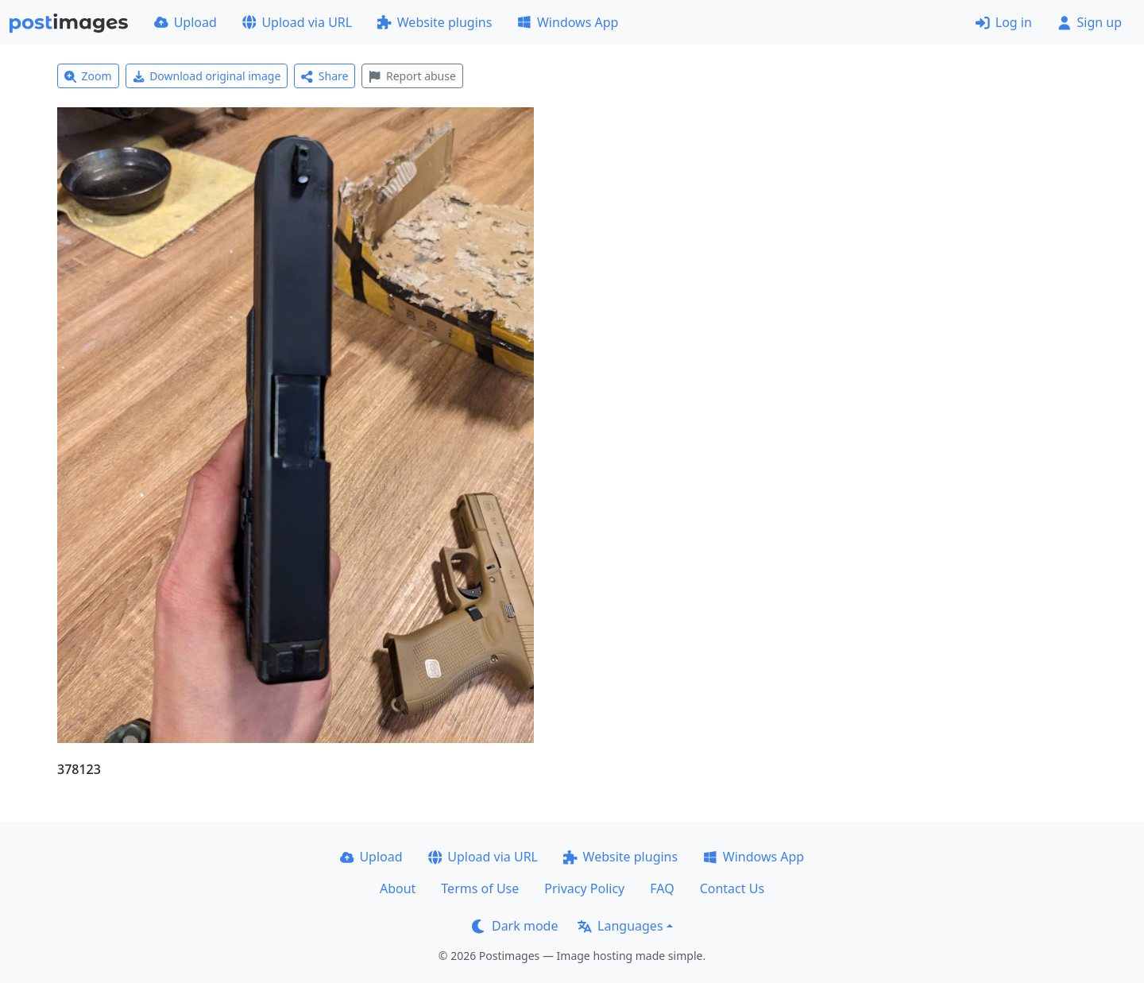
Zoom (88, 75)
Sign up (1089, 22)
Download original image (207, 75)
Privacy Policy (584, 888)
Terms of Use (480, 888)
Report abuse (412, 75)
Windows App (567, 22)
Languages (620, 926)
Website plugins (434, 22)
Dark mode (515, 926)
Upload (185, 22)
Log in (1004, 22)
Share (324, 75)
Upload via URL (297, 22)
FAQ (662, 888)
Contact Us (732, 888)
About (397, 888)
